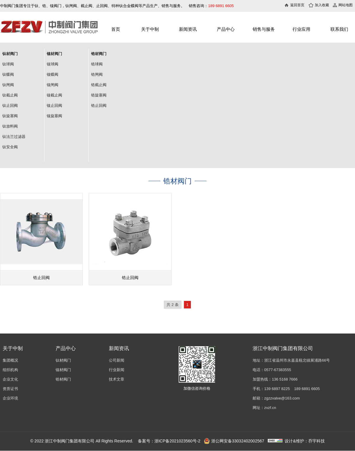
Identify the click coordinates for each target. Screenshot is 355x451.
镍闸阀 (52, 85)
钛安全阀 (10, 147)
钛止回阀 (10, 105)
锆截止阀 (98, 85)
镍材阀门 (63, 370)
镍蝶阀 (52, 74)
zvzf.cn (270, 407)
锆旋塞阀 (98, 95)
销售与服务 (264, 29)
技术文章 (116, 379)
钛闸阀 (8, 85)
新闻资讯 (188, 29)
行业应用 (301, 29)
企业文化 (10, 379)
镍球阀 (52, 64)
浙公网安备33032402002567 (234, 441)
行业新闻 (116, 370)
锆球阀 (97, 64)
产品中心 (226, 29)
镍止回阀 (54, 105)
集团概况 (10, 360)
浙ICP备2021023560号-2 (177, 441)
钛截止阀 (10, 95)
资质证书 (10, 388)
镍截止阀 (54, 95)
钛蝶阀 (8, 74)
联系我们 (339, 29)
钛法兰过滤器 (13, 136)
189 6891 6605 (307, 388)
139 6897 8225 (277, 388)
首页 (115, 29)
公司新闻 (116, 360)
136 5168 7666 (285, 379)
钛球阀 (8, 64)
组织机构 (10, 370)
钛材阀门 (63, 360)
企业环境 (10, 398)
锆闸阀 (97, 74)
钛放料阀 (10, 126)
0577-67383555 (277, 370)
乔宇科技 (316, 441)
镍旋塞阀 (54, 116)
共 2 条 (173, 304)
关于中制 (150, 29)
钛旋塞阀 (10, 116)
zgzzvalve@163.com (282, 398)
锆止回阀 (98, 105)
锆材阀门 (63, 379)
